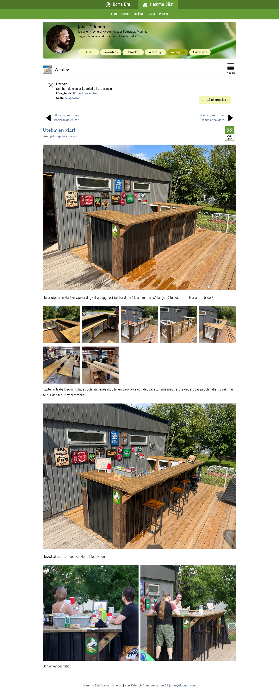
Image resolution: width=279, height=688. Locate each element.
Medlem (138, 14)
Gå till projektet (215, 100)
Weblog (178, 52)
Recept (125, 14)
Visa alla (231, 68)
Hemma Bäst (158, 4)
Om (88, 52)
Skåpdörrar (72, 98)
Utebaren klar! (59, 130)
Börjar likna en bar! (85, 93)
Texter (151, 14)
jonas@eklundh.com (182, 685)
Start (114, 14)
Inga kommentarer (67, 136)
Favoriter (111, 52)
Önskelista (200, 52)
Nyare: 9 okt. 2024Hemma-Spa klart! (217, 118)
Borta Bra (118, 4)
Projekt (163, 14)
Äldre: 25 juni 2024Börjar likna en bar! (62, 118)
